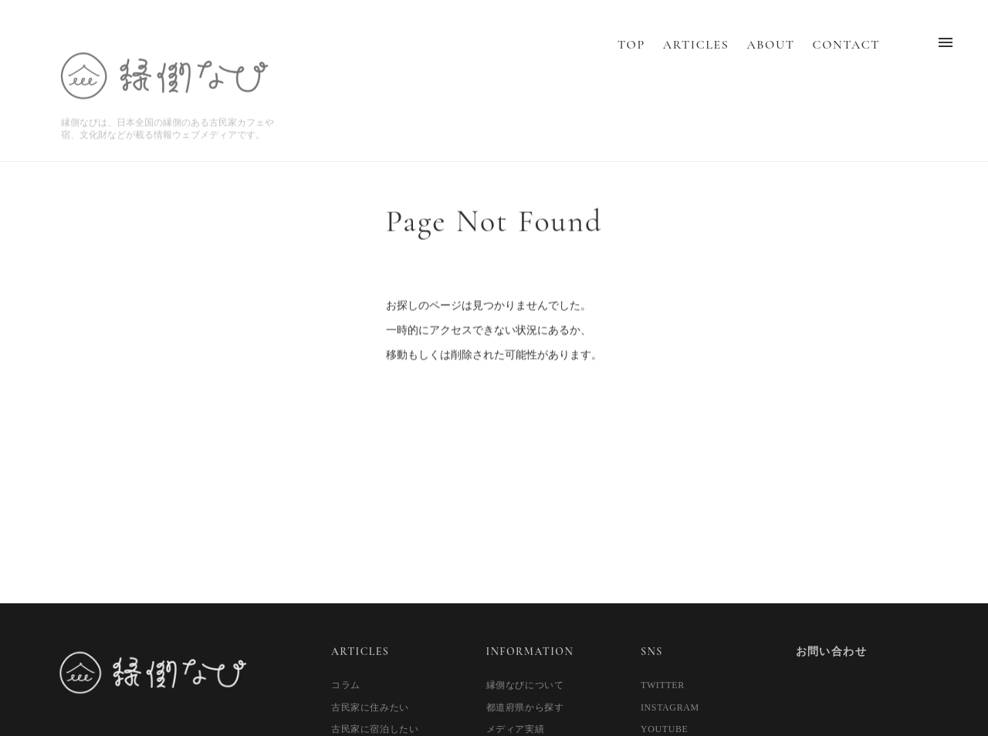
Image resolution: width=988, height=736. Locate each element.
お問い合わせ (831, 651)
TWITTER (663, 685)
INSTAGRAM (670, 707)
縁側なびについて (525, 685)
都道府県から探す (525, 707)
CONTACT (846, 58)
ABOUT (770, 58)
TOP (631, 58)
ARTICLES (696, 58)
